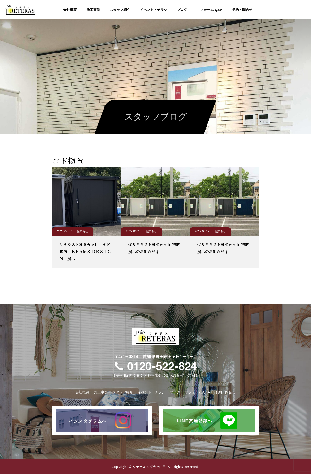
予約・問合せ (242, 10)
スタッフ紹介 (120, 10)
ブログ (182, 10)
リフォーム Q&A (209, 10)
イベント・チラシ (153, 10)
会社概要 (70, 10)
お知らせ (82, 231)
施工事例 (93, 10)
